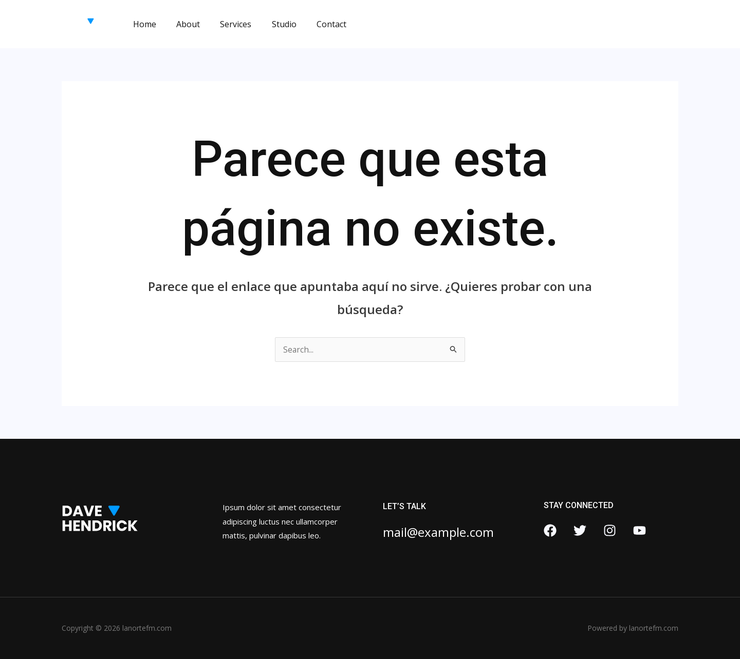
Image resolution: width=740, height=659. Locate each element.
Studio (270, 24)
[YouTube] (639, 530)
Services (226, 24)
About (182, 24)
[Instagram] (609, 530)
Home (142, 24)
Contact (314, 24)
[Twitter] (580, 530)
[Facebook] (550, 530)
